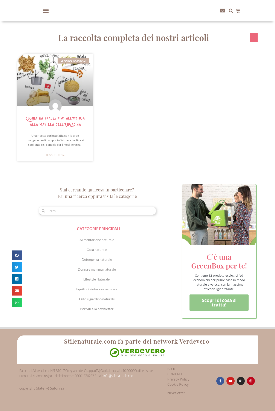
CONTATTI (175, 374)
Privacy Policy (178, 379)
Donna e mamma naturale (97, 269)
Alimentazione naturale (96, 240)
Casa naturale (97, 249)
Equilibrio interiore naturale (96, 289)
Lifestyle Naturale (96, 279)
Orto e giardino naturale (97, 299)
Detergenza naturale (97, 259)
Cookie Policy (178, 384)
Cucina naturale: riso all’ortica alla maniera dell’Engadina (55, 121)
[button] (46, 10)
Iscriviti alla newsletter (96, 309)
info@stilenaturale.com (118, 375)
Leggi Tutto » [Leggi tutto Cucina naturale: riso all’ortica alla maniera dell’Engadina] (55, 155)
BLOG (171, 369)
